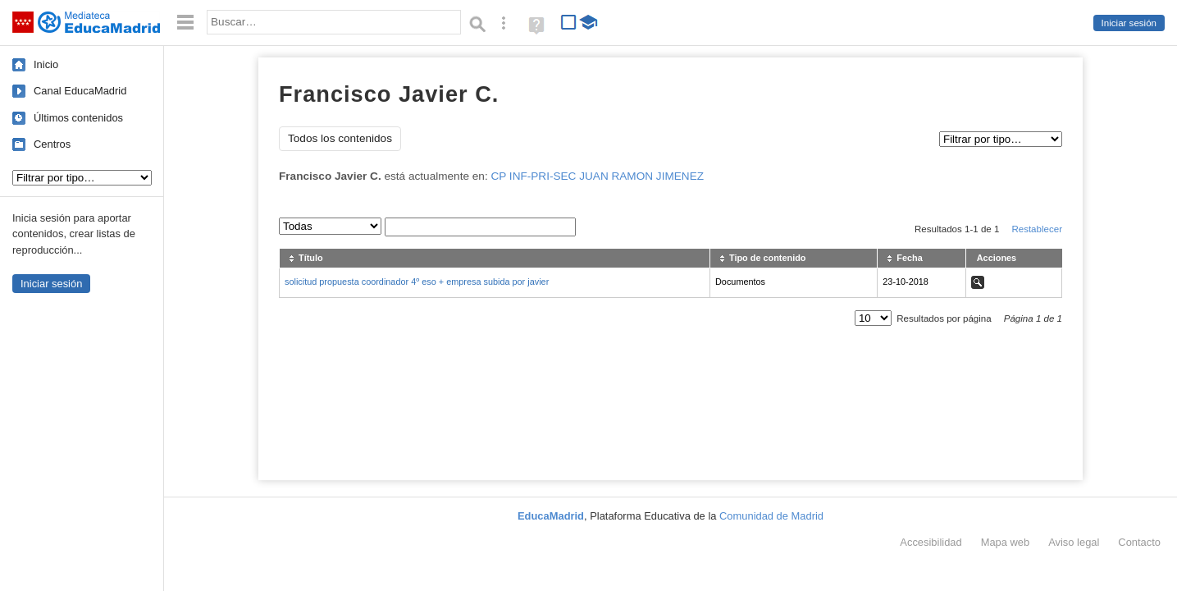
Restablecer (1036, 229)
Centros (52, 144)
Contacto (1139, 542)
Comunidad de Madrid (771, 516)
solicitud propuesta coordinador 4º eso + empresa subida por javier (417, 281)
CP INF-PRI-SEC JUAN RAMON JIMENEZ (597, 176)
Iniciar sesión (1129, 23)
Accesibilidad (930, 542)
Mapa (1005, 542)
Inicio (46, 64)
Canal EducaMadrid (80, 91)
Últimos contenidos (78, 118)
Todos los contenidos (340, 138)
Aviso (1073, 542)
